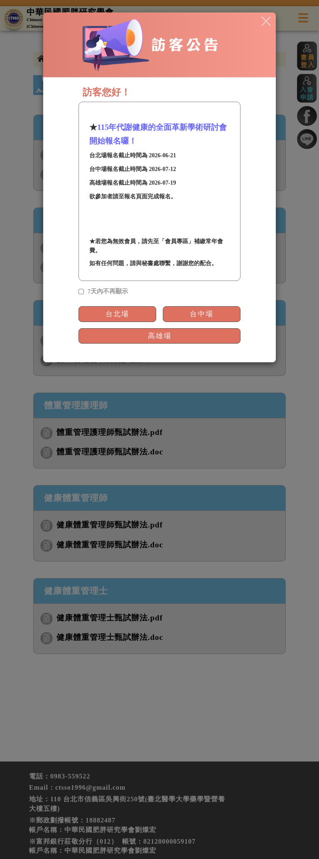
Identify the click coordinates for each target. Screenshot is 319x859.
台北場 (117, 314)
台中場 (201, 314)
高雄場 (160, 336)
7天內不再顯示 (108, 291)
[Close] (266, 21)
